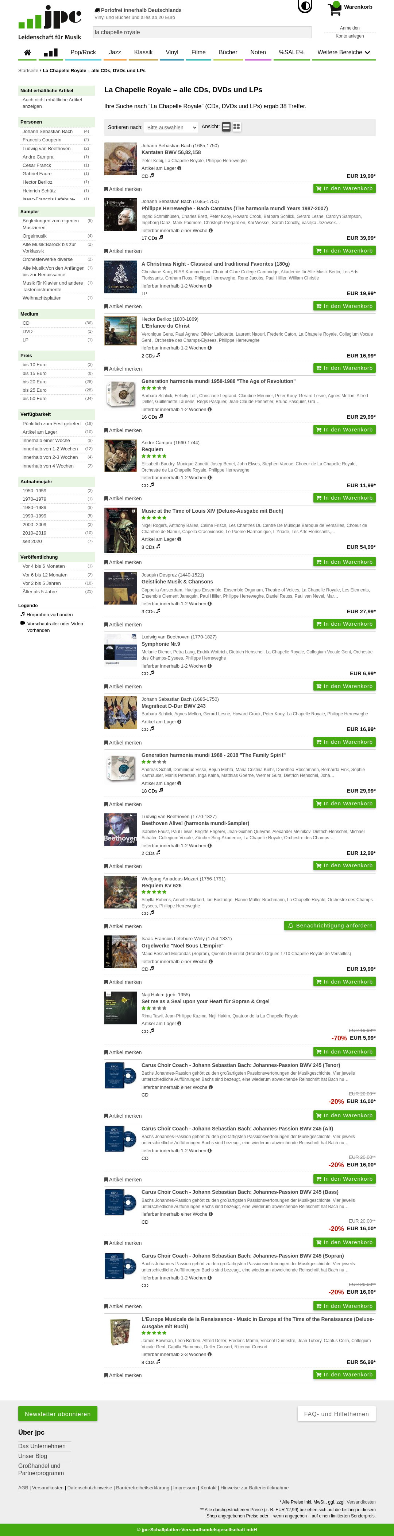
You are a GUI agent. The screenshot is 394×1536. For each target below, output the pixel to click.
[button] (60, 103)
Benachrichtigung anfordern (330, 925)
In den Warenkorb (344, 188)
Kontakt (209, 1487)
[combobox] (202, 32)
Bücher (228, 52)
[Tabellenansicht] (226, 127)
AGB (23, 1487)
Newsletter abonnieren (58, 1414)
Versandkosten (47, 1487)
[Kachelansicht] (237, 127)
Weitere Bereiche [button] (344, 52)
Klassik (143, 52)
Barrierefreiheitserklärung (142, 1487)
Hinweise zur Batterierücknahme (254, 1487)
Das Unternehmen (42, 1446)
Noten (258, 52)
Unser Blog (32, 1456)
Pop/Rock (83, 52)
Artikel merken (123, 189)
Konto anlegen (350, 36)
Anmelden (350, 28)
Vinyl (172, 52)
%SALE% (291, 52)
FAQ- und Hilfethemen (336, 1414)
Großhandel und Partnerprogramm (41, 1469)
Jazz (115, 52)
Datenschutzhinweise (89, 1487)
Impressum (185, 1487)
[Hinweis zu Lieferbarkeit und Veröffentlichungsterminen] (179, 168)
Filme (199, 52)
